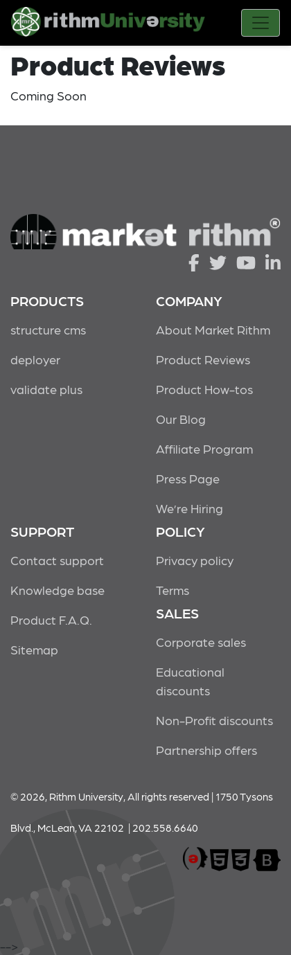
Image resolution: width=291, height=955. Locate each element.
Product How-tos (204, 389)
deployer (35, 359)
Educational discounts (190, 680)
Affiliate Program (204, 448)
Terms (172, 589)
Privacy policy (194, 560)
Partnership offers (206, 749)
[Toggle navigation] (260, 23)
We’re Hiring (189, 508)
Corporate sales (201, 641)
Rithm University (108, 24)
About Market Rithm (213, 329)
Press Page (188, 478)
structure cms (48, 329)
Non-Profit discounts (214, 720)
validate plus (46, 389)
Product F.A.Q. (51, 619)
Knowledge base (57, 589)
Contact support (57, 560)
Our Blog (181, 418)
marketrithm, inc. (195, 859)
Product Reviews (203, 359)
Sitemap (34, 649)
